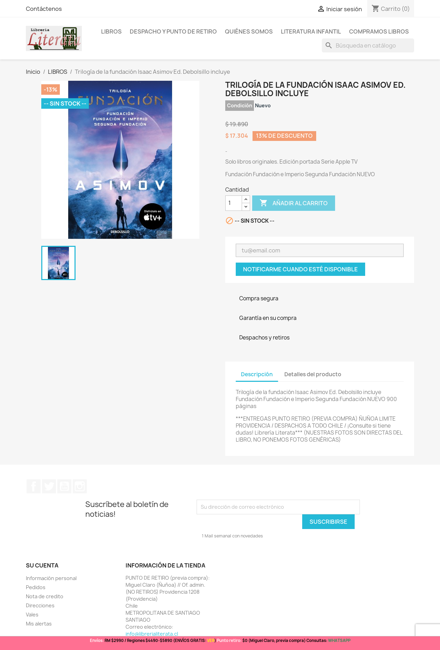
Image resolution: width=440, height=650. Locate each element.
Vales (32, 614)
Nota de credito (44, 596)
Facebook (34, 486)
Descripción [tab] (257, 374)
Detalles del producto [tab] (312, 374)
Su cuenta (42, 565)
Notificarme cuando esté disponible (300, 269)
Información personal (51, 578)
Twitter (49, 486)
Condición (239, 105)
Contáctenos (44, 9)
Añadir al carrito (294, 203)
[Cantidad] (233, 203)
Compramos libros (379, 31)
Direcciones (40, 605)
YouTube (64, 486)
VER (210, 640)
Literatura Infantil (311, 31)
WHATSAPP (339, 640)
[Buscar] (368, 45)
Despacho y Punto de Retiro (173, 31)
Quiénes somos (249, 31)
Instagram (80, 486)
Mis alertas (39, 623)
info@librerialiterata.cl (152, 633)
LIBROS (111, 31)
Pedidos (35, 587)
